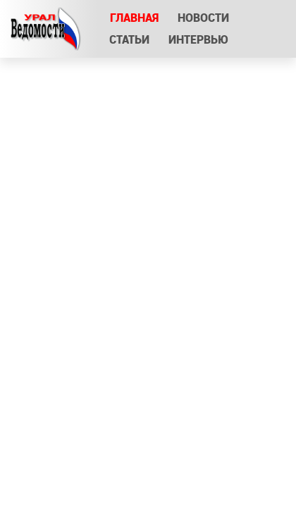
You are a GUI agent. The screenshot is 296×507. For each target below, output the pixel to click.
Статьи (129, 39)
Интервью (198, 39)
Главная (134, 18)
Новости (203, 18)
